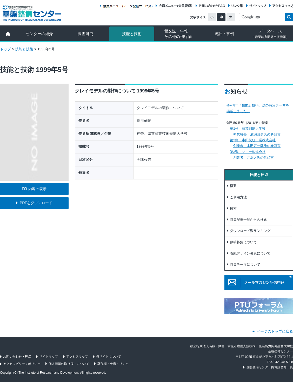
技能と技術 (132, 33)
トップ (5, 49)
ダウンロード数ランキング (250, 231)
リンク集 (237, 6)
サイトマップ (257, 6)
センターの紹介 (39, 33)
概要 (233, 186)
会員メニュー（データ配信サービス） (127, 6)
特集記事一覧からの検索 (248, 220)
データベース (270, 34)
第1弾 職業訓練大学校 (247, 128)
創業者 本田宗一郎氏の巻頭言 (257, 146)
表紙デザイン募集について (250, 253)
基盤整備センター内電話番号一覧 (269, 367)
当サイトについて (108, 356)
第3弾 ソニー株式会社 (247, 152)
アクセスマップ (282, 6)
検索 (233, 208)
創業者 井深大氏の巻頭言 (253, 157)
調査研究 (85, 33)
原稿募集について (243, 242)
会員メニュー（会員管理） (175, 6)
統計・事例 (224, 33)
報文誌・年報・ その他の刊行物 (178, 34)
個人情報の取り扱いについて (69, 364)
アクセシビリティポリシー (22, 364)
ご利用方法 (238, 197)
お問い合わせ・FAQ (212, 6)
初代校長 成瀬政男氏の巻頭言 (257, 134)
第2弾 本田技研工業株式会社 (253, 140)
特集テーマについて (245, 264)
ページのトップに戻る (275, 331)
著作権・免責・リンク (113, 364)
